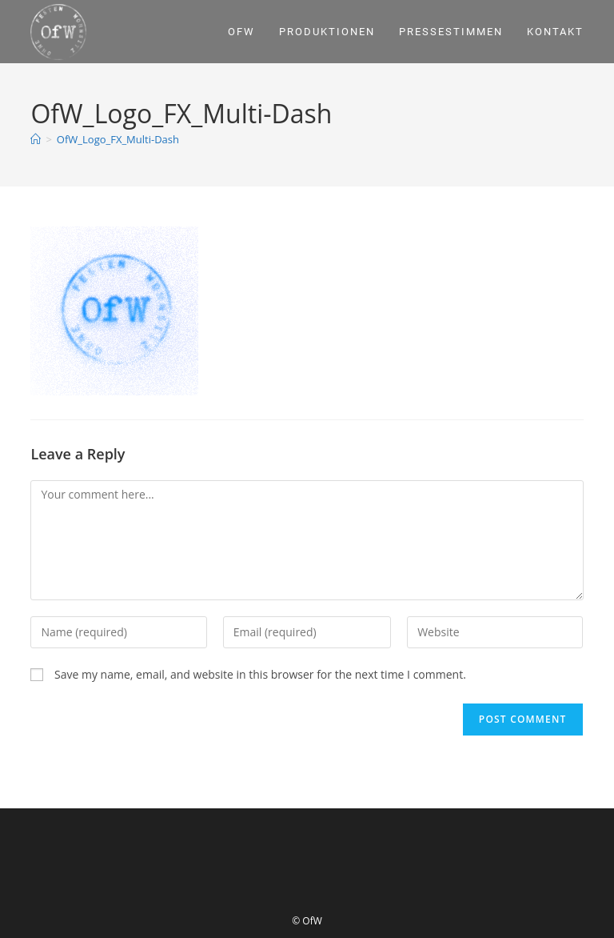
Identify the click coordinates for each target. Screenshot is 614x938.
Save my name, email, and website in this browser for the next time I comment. (260, 674)
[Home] (35, 139)
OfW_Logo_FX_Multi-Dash (118, 139)
